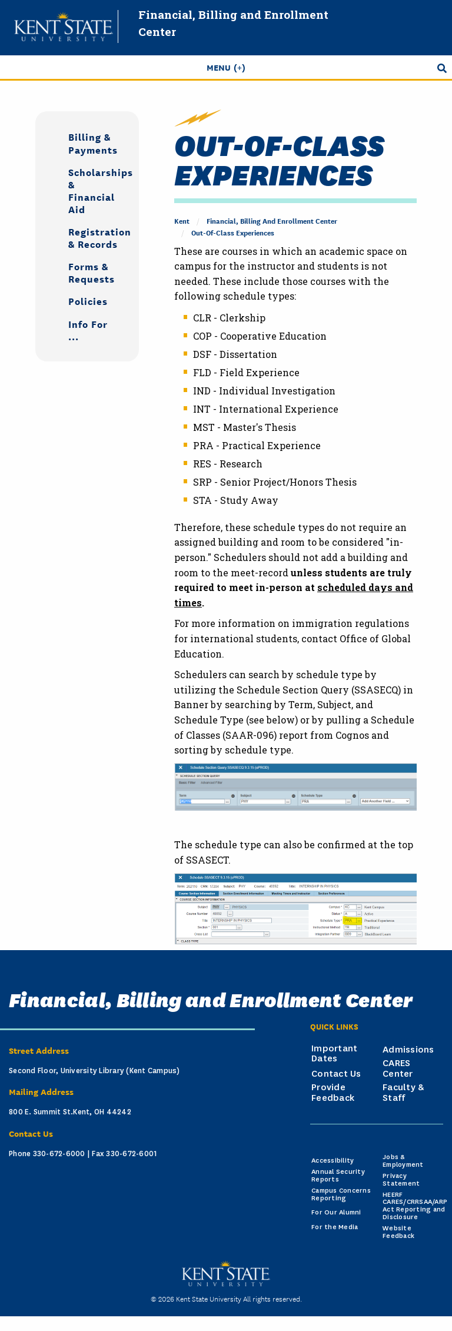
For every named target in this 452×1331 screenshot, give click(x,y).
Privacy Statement (401, 1179)
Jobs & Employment (403, 1161)
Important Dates (334, 1054)
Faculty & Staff (403, 1092)
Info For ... (88, 329)
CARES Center (398, 1068)
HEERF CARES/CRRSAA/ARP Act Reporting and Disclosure (415, 1206)
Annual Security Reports (338, 1175)
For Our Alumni (336, 1212)
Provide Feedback (332, 1092)
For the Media (334, 1227)
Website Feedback (398, 1232)
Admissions (408, 1049)
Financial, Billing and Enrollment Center (272, 220)
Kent (182, 220)
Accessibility (332, 1160)
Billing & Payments (93, 142)
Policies (88, 300)
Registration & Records (94, 237)
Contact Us (336, 1074)
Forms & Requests (91, 272)
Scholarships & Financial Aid (94, 190)
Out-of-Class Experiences (232, 232)
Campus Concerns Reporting (341, 1194)
